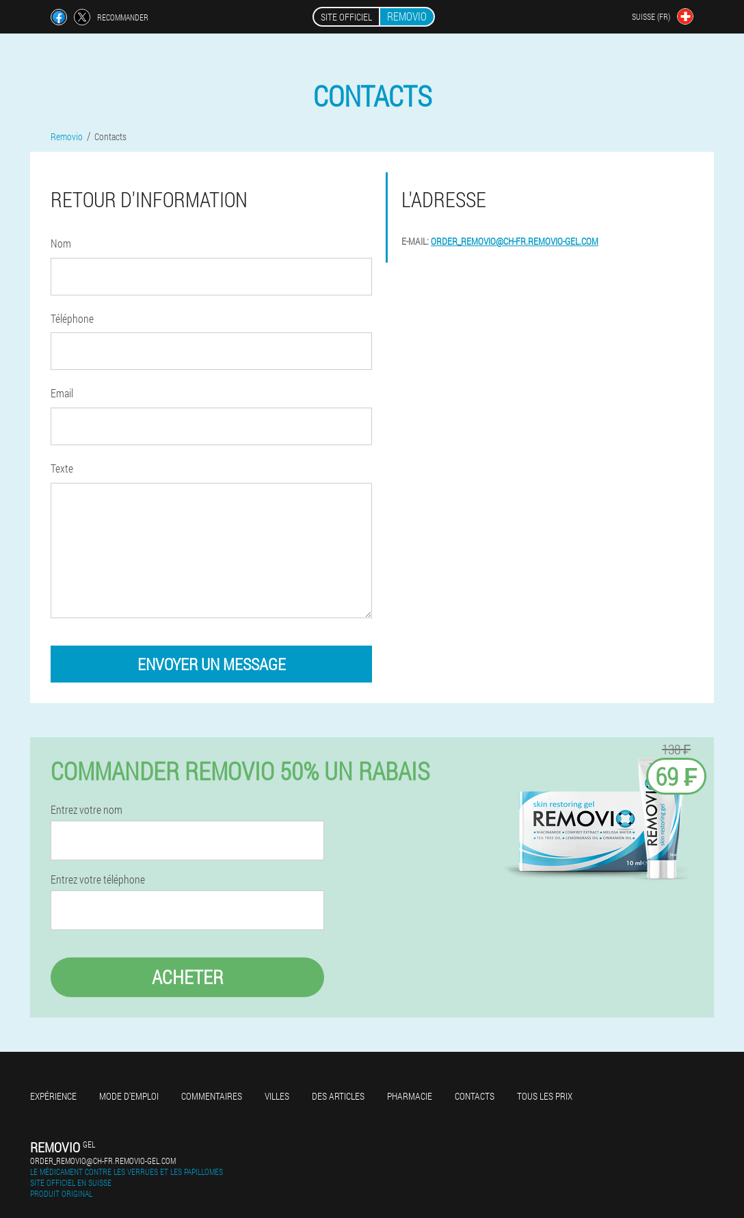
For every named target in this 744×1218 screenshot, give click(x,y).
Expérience (53, 1095)
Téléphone (72, 318)
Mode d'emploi (129, 1095)
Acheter (188, 977)
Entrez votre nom (86, 809)
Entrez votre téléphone (98, 879)
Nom (61, 243)
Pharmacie (409, 1095)
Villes (277, 1095)
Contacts (474, 1095)
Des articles (338, 1095)
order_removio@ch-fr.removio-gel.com (514, 241)
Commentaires (211, 1095)
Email (62, 393)
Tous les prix (544, 1095)
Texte (62, 468)
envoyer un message (211, 664)
